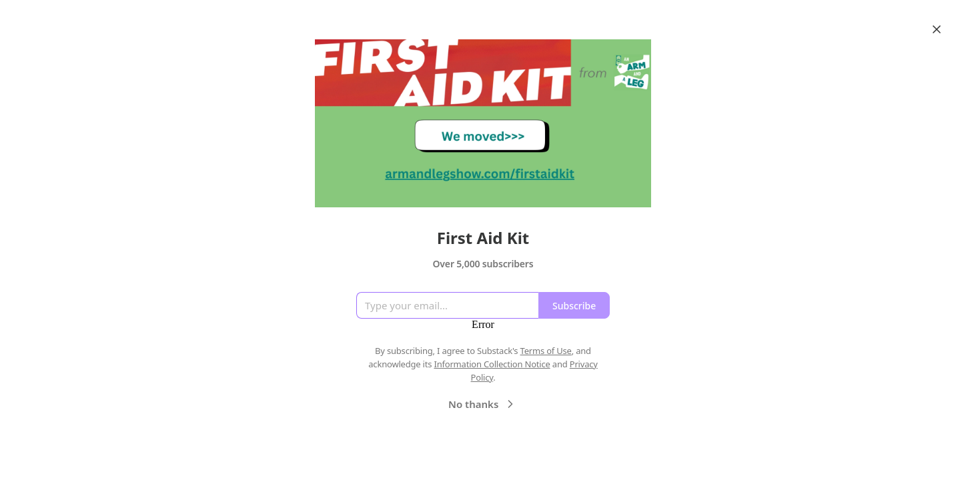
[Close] (936, 29)
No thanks (482, 404)
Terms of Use (546, 351)
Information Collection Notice (492, 364)
